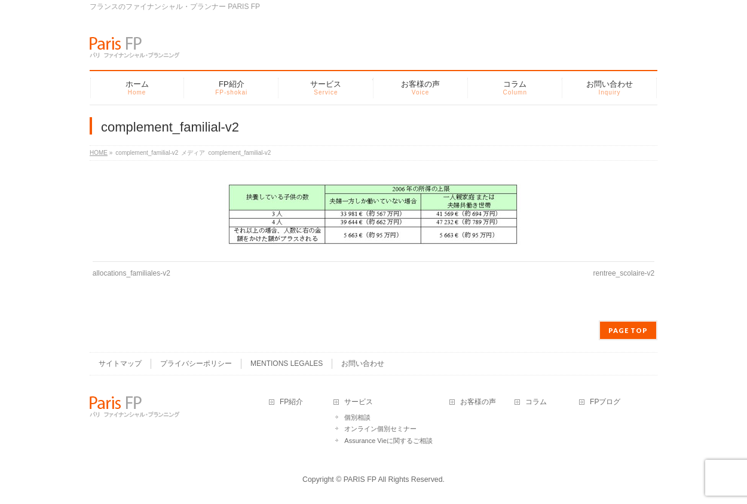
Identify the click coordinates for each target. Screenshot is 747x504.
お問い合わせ (362, 363)
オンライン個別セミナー (380, 428)
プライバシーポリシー (196, 363)
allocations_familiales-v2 (131, 273)
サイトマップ (120, 363)
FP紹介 (291, 402)
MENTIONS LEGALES (286, 363)
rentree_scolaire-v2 (624, 273)
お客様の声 (478, 402)
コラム (536, 402)
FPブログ (605, 402)
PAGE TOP (628, 330)
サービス (358, 402)
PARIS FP (360, 479)
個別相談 (357, 417)
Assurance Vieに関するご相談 (388, 440)
